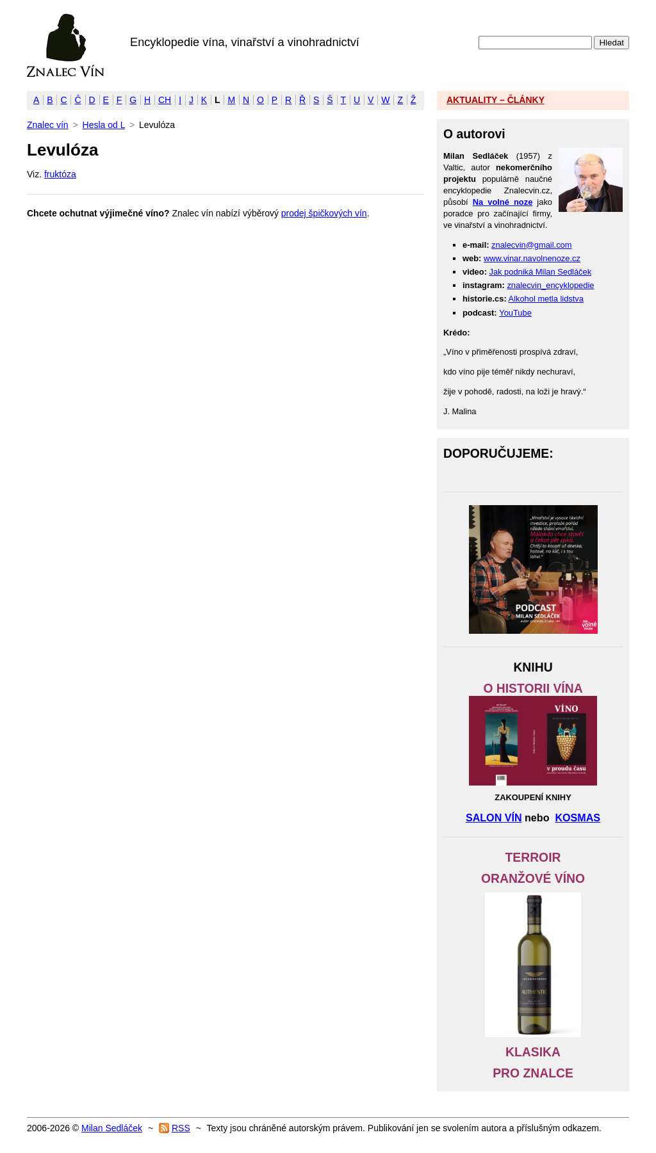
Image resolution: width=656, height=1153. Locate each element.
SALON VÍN (494, 817)
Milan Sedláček (111, 1128)
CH (164, 100)
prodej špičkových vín (324, 213)
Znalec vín (65, 45)
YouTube (515, 313)
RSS (181, 1128)
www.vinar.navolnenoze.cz (532, 258)
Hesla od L (104, 125)
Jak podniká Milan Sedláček (540, 272)
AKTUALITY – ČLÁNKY (496, 100)
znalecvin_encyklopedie (550, 285)
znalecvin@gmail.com (531, 245)
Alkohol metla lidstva (546, 298)
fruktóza (60, 174)
